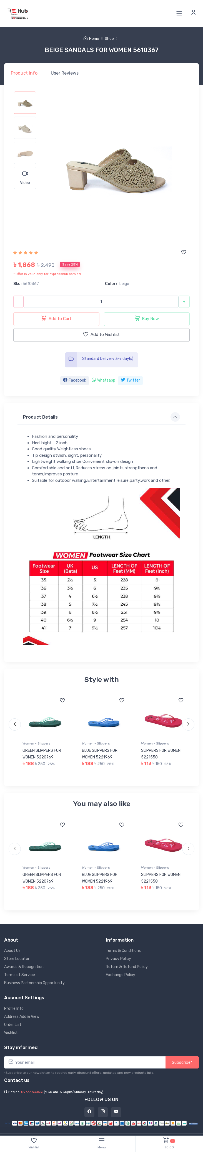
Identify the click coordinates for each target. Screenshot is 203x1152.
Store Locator (16, 958)
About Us (12, 950)
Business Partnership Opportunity (34, 983)
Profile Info (14, 1008)
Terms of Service (19, 974)
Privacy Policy (118, 958)
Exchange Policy (120, 974)
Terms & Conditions (123, 950)
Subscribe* (182, 1062)
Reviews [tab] (65, 73)
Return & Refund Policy (127, 966)
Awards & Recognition (24, 966)
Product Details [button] (40, 417)
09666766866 (32, 1092)
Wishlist (11, 1032)
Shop (109, 38)
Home (91, 38)
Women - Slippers (36, 743)
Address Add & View (21, 1016)
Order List (12, 1024)
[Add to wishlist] (183, 253)
